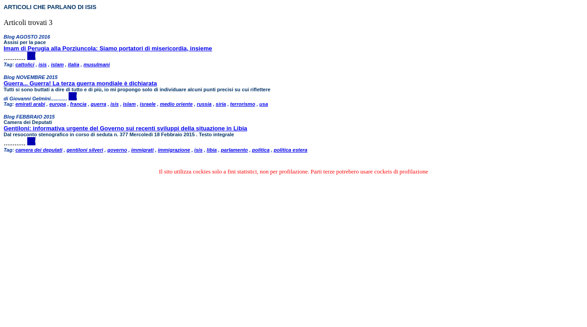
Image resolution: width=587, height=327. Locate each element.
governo (117, 150)
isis (43, 64)
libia (212, 150)
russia (204, 104)
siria (221, 104)
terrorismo (242, 104)
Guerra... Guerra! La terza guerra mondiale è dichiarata (80, 83)
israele (148, 104)
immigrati (142, 150)
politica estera (290, 150)
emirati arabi (30, 104)
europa (57, 104)
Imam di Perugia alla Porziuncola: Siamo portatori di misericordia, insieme (108, 48)
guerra (98, 104)
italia (73, 64)
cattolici (25, 64)
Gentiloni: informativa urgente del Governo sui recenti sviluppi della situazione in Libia (125, 128)
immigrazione (174, 150)
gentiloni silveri (84, 150)
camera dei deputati (38, 150)
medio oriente (176, 104)
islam (57, 64)
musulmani (97, 64)
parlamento (234, 150)
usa (263, 104)
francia (78, 104)
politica (261, 150)
